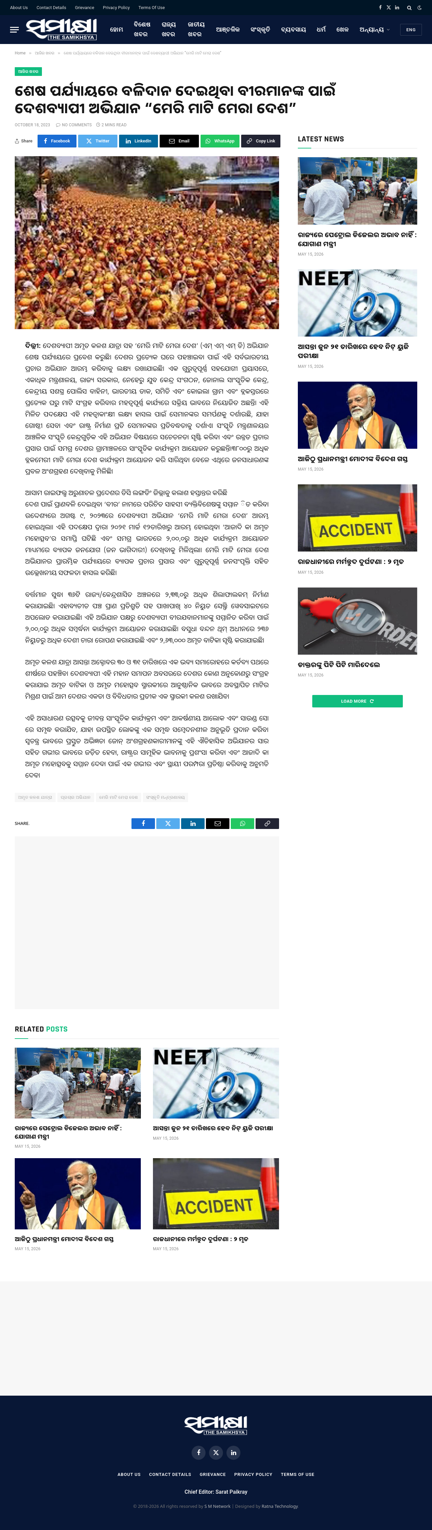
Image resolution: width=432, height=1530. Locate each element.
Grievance (84, 7)
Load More (357, 701)
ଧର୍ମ (321, 29)
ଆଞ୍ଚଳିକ (228, 29)
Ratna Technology (280, 1506)
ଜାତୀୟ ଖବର (196, 29)
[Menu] (14, 29)
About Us (19, 7)
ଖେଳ (342, 29)
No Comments (74, 125)
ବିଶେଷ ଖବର (142, 29)
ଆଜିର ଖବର (28, 71)
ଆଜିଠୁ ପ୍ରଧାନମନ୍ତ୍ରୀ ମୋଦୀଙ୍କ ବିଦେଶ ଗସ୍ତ (64, 1239)
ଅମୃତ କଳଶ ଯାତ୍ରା (35, 797)
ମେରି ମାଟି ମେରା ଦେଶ (118, 797)
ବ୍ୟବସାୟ (293, 29)
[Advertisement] (147, 922)
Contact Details (51, 7)
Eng (411, 29)
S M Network (217, 1506)
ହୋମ (116, 29)
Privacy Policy (116, 7)
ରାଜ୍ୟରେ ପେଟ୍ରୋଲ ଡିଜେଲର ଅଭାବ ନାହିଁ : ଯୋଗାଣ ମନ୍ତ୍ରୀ (68, 1132)
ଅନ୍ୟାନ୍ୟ (372, 29)
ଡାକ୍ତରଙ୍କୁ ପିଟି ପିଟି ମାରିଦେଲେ (339, 664)
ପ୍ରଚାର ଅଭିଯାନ (76, 797)
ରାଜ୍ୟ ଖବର (169, 29)
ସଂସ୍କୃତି (260, 29)
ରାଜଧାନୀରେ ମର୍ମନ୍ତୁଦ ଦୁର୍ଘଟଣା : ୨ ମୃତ (201, 1239)
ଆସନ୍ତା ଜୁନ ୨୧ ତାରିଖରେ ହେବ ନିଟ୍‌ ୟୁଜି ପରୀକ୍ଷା (213, 1128)
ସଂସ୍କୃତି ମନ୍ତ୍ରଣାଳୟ (165, 797)
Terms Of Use (152, 7)
